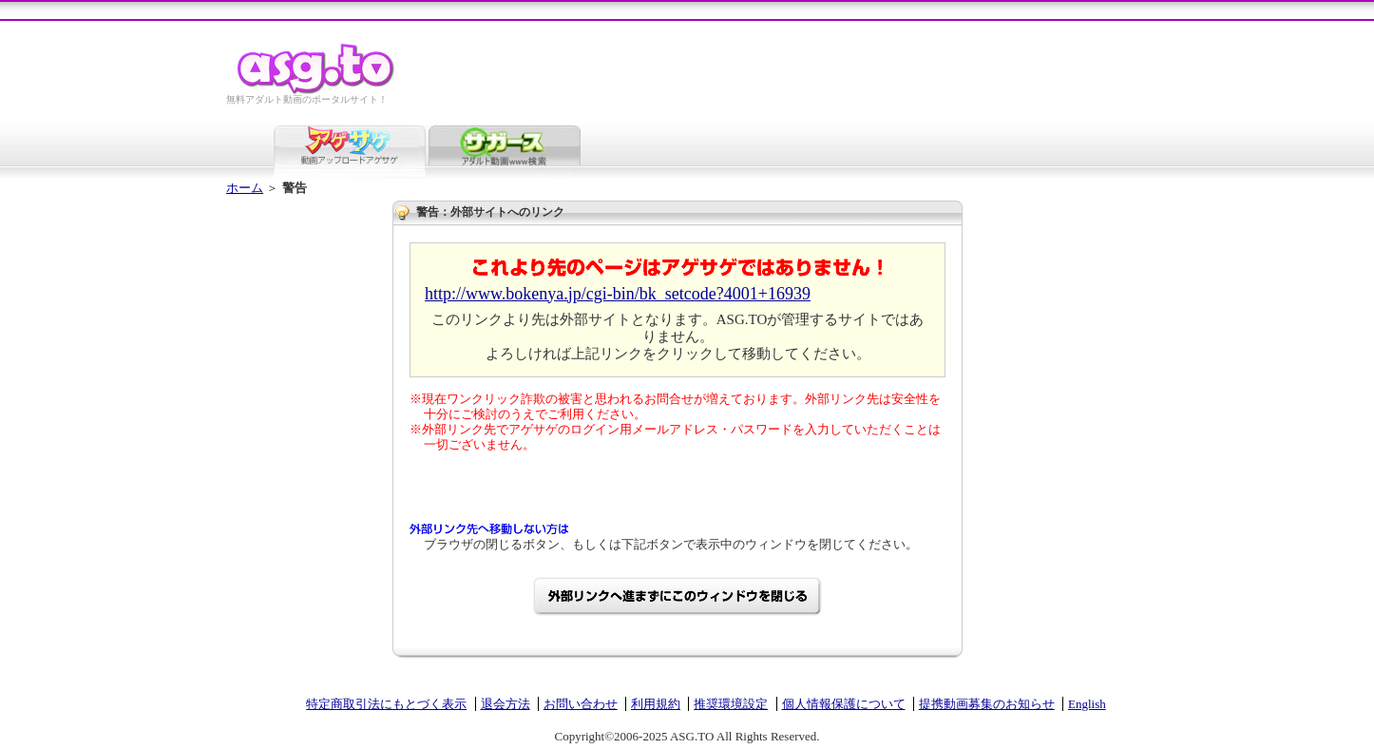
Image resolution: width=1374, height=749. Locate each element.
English (1087, 704)
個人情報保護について (844, 704)
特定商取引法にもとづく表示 (386, 704)
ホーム (244, 188)
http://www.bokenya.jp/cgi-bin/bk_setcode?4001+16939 (618, 293)
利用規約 (655, 704)
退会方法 (505, 704)
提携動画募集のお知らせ (987, 704)
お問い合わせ (581, 704)
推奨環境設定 (731, 704)
